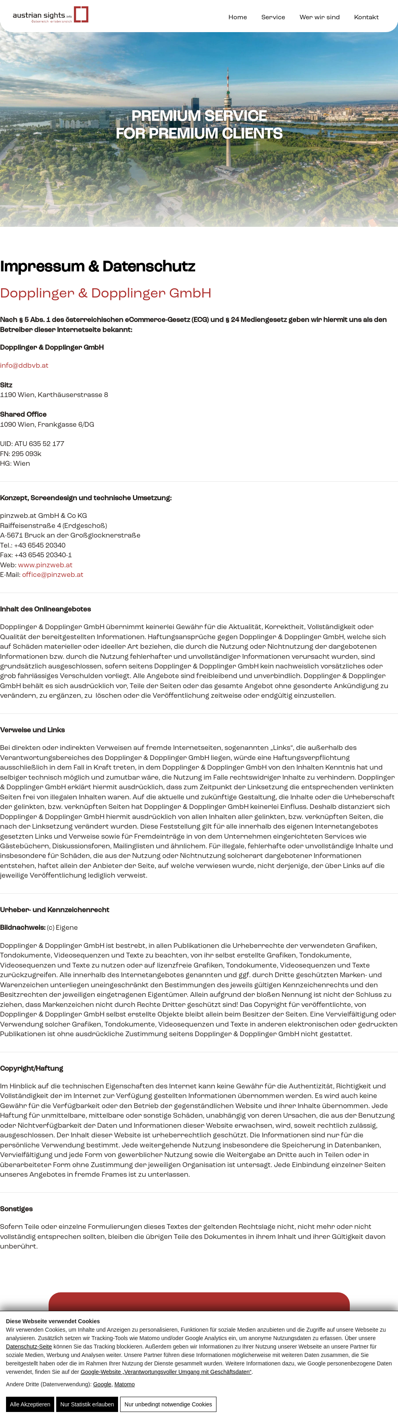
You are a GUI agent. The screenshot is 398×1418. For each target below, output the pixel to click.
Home (238, 17)
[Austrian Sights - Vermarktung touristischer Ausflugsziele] (50, 16)
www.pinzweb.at (45, 565)
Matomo (124, 1384)
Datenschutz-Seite (29, 1346)
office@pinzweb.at (53, 575)
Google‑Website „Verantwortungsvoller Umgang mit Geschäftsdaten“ (166, 1372)
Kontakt (366, 17)
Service (273, 17)
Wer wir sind (320, 17)
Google (102, 1384)
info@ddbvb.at (24, 366)
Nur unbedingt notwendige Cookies (168, 1404)
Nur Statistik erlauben (87, 1404)
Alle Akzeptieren (30, 1404)
